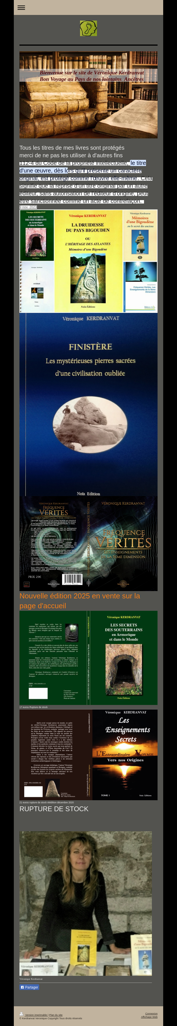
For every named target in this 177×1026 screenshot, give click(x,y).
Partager (29, 987)
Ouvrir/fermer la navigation (88, 7)
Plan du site (56, 1015)
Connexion (151, 1013)
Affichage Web (149, 1017)
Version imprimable (33, 1015)
